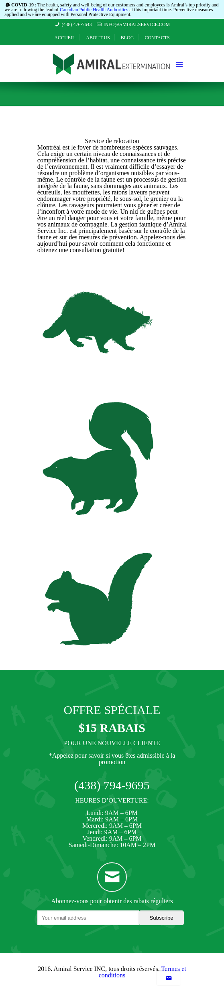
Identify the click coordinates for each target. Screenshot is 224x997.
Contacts (157, 37)
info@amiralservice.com (136, 24)
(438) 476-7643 (77, 24)
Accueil (64, 37)
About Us (98, 37)
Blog (127, 37)
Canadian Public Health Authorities (94, 9)
